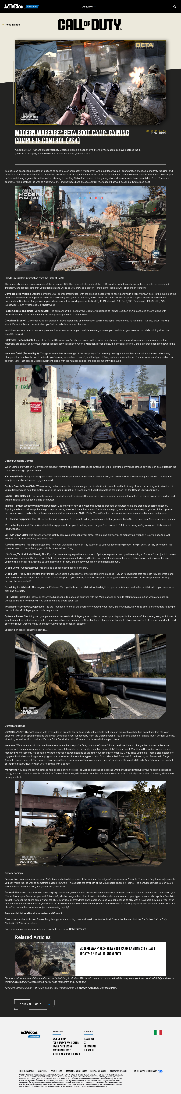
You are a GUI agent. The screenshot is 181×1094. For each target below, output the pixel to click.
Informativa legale (26, 1071)
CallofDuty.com (77, 929)
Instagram (90, 1046)
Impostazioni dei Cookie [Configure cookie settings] (118, 1071)
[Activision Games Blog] (21, 7)
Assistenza (42, 1071)
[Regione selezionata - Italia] (158, 1032)
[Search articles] (174, 6)
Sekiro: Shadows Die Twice (67, 1054)
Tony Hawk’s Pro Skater (66, 1042)
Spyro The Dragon (62, 1046)
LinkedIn (89, 1050)
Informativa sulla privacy (76, 1071)
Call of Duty (60, 1039)
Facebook (89, 1039)
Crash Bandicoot (62, 1050)
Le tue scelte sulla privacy (145, 1071)
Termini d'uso (56, 1071)
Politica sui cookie (98, 1071)
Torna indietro (11, 24)
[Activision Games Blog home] (31, 1034)
